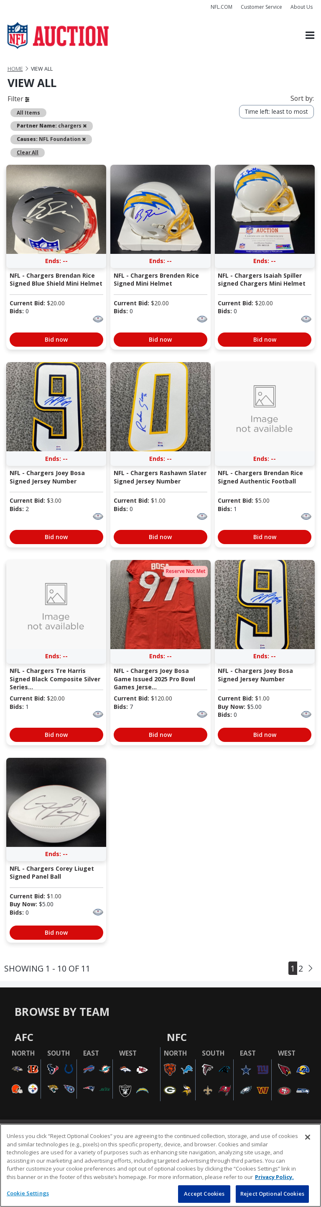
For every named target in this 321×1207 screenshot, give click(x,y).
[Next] (310, 968)
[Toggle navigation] (310, 35)
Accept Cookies (204, 1193)
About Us (301, 6)
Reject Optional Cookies (272, 1193)
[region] (160, 1165)
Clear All (27, 152)
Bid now (56, 339)
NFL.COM (221, 6)
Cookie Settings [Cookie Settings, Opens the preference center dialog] (28, 1193)
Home (15, 68)
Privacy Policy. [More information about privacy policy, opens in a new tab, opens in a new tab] (274, 1177)
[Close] (307, 1137)
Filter (18, 98)
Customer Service (261, 6)
